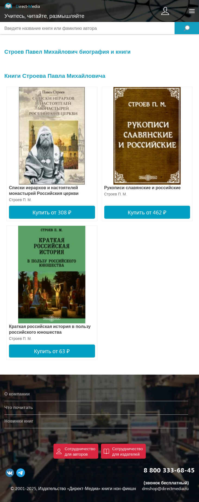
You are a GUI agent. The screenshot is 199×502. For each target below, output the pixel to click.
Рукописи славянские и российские (142, 187)
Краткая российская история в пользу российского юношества (50, 329)
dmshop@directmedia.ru (165, 488)
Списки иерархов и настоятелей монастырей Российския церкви (43, 190)
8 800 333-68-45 (169, 469)
